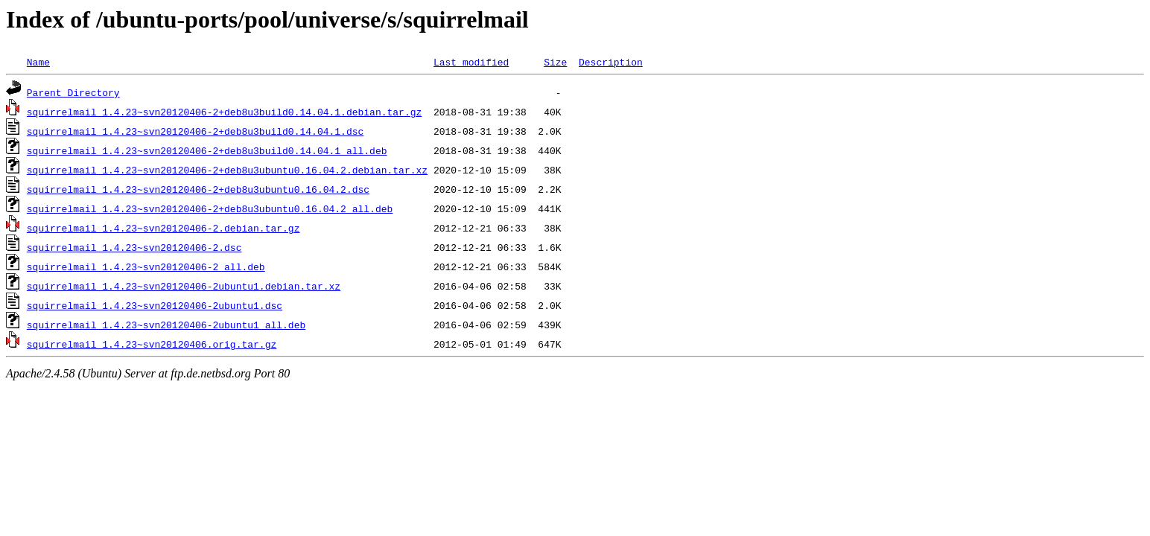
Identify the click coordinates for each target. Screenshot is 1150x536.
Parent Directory (73, 92)
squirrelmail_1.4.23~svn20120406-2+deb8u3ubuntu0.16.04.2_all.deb (210, 208)
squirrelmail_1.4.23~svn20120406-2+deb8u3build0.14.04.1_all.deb (207, 150)
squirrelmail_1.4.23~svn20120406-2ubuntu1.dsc (154, 305)
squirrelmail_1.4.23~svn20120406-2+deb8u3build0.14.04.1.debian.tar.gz (224, 111)
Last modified (471, 61)
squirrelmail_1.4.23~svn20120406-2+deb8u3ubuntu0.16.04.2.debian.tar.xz (227, 169)
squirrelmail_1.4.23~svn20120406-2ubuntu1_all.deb (166, 324)
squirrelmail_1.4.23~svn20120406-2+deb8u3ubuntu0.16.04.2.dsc (198, 189)
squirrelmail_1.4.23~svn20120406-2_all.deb (146, 266)
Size (555, 61)
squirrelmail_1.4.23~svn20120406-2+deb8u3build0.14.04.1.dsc (195, 131)
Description (611, 61)
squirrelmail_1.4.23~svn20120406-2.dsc (134, 247)
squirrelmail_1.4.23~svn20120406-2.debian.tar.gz (163, 227)
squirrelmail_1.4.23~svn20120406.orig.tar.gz (151, 344)
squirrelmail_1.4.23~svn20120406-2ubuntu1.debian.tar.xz (183, 286)
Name (38, 61)
